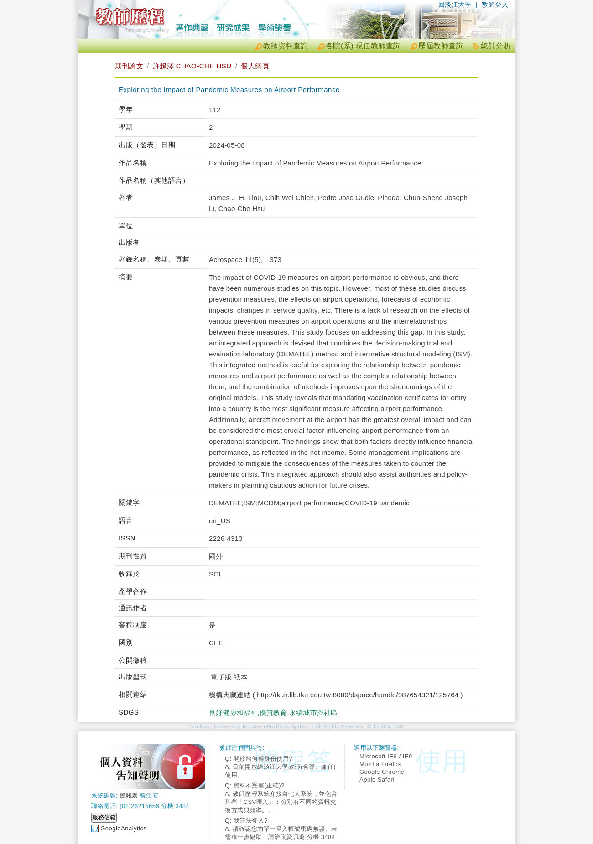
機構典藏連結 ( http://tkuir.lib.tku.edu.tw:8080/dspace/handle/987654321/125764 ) (336, 695)
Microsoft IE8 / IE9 (385, 756)
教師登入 (495, 4)
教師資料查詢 (285, 46)
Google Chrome (381, 771)
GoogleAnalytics (123, 828)
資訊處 (129, 795)
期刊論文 (129, 66)
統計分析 (496, 46)
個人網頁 (255, 66)
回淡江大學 (455, 4)
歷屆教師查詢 (440, 46)
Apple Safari (377, 779)
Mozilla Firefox (380, 764)
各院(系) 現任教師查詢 (363, 46)
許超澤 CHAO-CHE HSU (192, 66)
